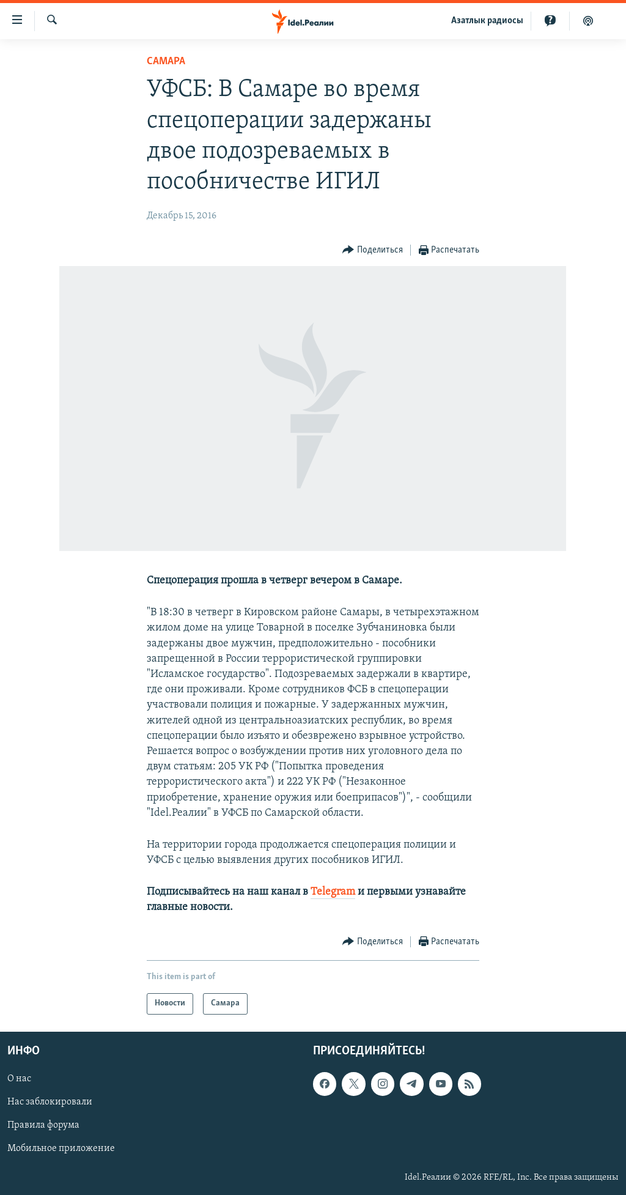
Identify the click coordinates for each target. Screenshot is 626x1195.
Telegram (333, 892)
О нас (19, 1079)
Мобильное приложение (61, 1148)
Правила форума (43, 1125)
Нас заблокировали (49, 1102)
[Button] (372, 250)
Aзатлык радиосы (487, 21)
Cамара (166, 61)
